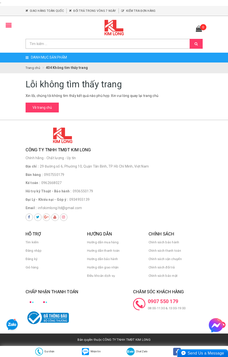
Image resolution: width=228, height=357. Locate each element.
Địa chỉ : (32, 166)
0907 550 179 (163, 301)
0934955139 (79, 200)
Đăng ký (32, 259)
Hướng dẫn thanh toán (103, 250)
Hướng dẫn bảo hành (102, 259)
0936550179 (83, 191)
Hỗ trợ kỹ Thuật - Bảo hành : (49, 191)
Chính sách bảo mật (163, 276)
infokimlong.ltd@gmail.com (60, 208)
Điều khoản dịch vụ (101, 276)
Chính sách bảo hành (164, 242)
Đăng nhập (34, 250)
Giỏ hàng (32, 267)
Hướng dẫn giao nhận (103, 267)
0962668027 (51, 183)
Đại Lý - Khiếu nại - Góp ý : (47, 200)
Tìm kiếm (32, 242)
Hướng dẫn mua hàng (103, 242)
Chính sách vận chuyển (165, 259)
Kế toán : (33, 183)
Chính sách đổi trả (162, 267)
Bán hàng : (34, 175)
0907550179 (54, 175)
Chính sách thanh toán (165, 250)
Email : (31, 208)
